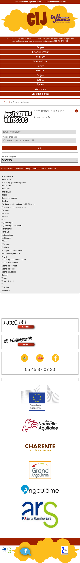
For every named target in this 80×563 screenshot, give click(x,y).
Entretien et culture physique (14, 207)
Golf (3, 219)
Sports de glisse (8, 269)
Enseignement (40, 52)
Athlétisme (6, 179)
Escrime (5, 213)
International (40, 61)
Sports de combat (9, 266)
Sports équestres (9, 272)
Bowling (5, 201)
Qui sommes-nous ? (22, 1)
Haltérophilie (7, 229)
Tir (3, 284)
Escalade (5, 210)
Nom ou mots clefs (41, 117)
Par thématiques (9, 156)
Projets (40, 75)
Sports (40, 84)
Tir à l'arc (6, 287)
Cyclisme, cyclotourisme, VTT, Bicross (18, 204)
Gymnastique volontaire (12, 226)
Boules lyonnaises (9, 198)
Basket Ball (6, 192)
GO (39, 148)
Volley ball (6, 290)
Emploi (40, 47)
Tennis (4, 278)
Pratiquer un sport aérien (12, 250)
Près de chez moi (9, 137)
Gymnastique (7, 222)
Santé (40, 80)
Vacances (40, 89)
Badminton (6, 185)
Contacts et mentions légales (54, 1)
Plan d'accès (36, 1)
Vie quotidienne (40, 93)
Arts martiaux (7, 176)
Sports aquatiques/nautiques (14, 259)
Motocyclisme (7, 235)
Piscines (5, 247)
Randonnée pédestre (11, 253)
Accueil (7, 102)
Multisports (6, 238)
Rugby (4, 256)
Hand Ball (6, 232)
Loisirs (40, 66)
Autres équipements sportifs (14, 182)
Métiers (40, 70)
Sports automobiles (10, 262)
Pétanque (6, 244)
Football (5, 216)
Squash (5, 275)
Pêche (4, 241)
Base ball (5, 189)
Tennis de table (8, 281)
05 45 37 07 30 (61, 41)
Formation (40, 56)
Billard (4, 195)
